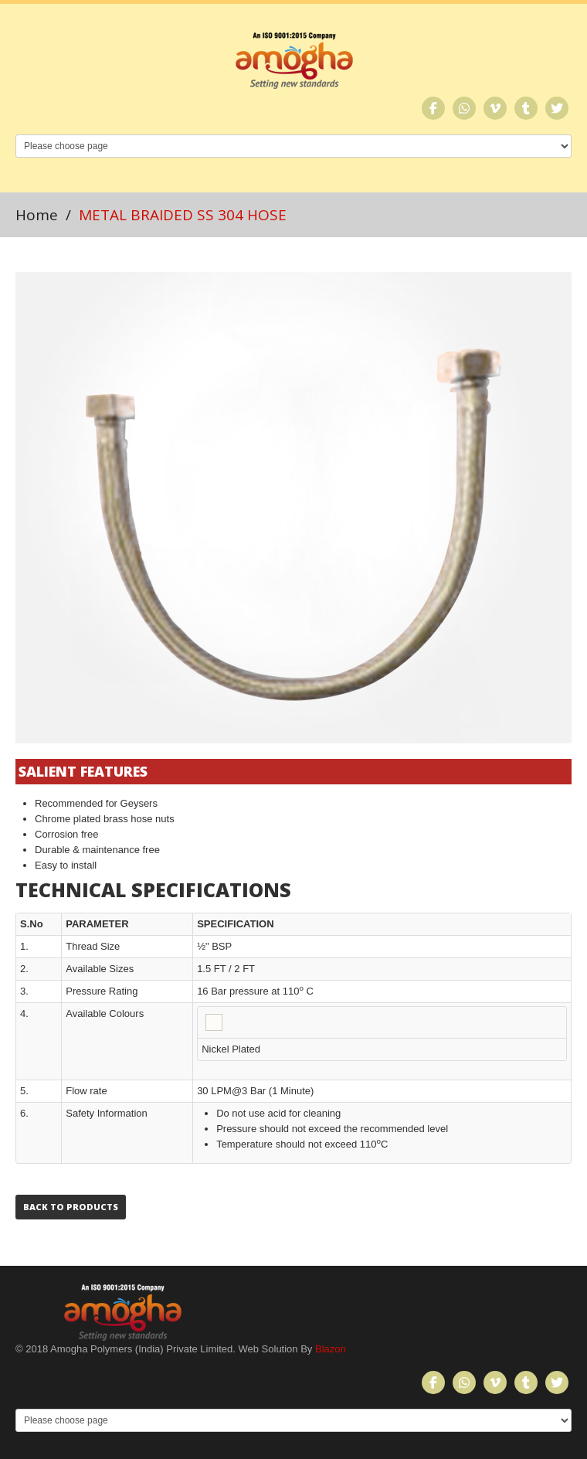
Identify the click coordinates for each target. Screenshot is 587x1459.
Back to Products (70, 1206)
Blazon (330, 1349)
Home (36, 215)
